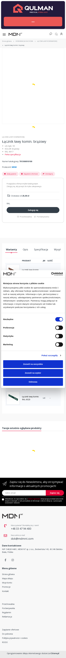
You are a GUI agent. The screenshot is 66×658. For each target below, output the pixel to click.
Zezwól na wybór (33, 373)
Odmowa (33, 382)
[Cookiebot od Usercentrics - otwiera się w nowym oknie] (51, 274)
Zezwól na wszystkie (33, 364)
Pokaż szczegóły (50, 355)
